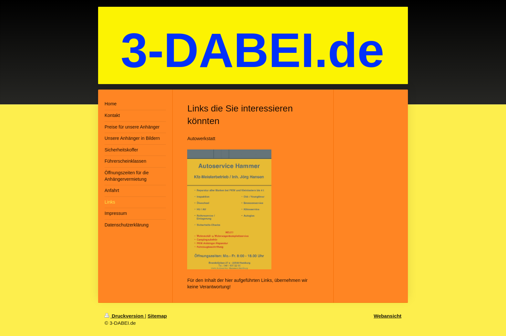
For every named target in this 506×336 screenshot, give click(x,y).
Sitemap (157, 316)
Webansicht (387, 316)
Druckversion (125, 316)
